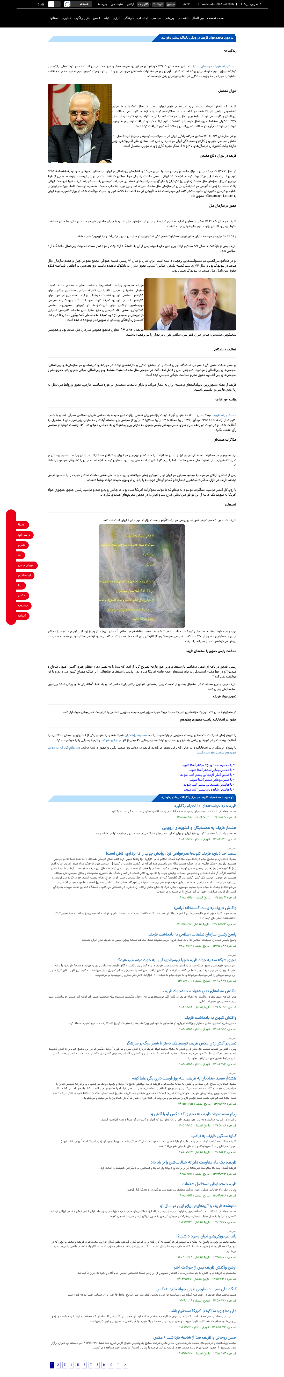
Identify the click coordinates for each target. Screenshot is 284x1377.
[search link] (67, 4)
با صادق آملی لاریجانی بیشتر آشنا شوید (206, 775)
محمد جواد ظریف (224, 415)
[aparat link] (11, 616)
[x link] (11, 595)
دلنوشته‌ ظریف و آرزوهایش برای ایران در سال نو (198, 1206)
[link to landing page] (249, 18)
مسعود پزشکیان (136, 735)
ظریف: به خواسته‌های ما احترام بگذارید (205, 806)
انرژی (116, 18)
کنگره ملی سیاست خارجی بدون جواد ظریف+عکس (196, 1289)
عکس (96, 18)
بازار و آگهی (82, 18)
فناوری (66, 18)
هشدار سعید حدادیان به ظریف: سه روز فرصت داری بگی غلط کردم (184, 1079)
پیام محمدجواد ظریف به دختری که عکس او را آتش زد (193, 1114)
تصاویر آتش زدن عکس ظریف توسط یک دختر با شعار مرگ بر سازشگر (181, 1044)
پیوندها (102, 4)
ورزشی (169, 18)
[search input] (78, 4)
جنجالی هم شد (111, 740)
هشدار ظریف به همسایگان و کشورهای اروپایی (199, 828)
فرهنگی (128, 18)
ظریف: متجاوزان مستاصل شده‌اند (209, 1184)
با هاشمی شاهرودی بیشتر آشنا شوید (208, 789)
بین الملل (198, 18)
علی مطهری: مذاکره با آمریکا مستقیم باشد (202, 1311)
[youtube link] (11, 606)
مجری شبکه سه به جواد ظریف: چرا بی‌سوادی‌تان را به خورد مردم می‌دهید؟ (177, 960)
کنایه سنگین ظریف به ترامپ (213, 1136)
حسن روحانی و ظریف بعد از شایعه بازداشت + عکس (194, 1338)
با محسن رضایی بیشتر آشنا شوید (210, 770)
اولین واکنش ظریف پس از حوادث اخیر (205, 1268)
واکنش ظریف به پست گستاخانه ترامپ (205, 908)
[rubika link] (11, 525)
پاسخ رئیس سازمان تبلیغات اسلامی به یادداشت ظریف (192, 935)
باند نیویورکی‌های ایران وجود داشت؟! (206, 1237)
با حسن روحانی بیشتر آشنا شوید (211, 780)
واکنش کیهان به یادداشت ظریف (210, 1018)
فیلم (107, 18)
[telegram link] (11, 545)
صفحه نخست (215, 18)
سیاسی (156, 18)
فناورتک (143, 4)
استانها (54, 18)
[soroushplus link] (11, 565)
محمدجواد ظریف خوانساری (218, 66)
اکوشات (157, 4)
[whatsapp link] (11, 535)
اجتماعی (142, 18)
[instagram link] (11, 575)
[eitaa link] (11, 585)
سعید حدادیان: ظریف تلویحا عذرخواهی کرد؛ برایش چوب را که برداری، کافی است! (171, 854)
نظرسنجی (117, 4)
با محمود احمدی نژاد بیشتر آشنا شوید (207, 765)
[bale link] (11, 555)
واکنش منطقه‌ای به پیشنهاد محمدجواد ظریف (199, 991)
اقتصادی (183, 18)
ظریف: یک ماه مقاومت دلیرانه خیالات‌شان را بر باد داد (193, 1163)
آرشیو (130, 4)
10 (111, 1365)
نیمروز (171, 4)
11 (118, 1365)
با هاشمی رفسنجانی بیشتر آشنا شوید (208, 785)
